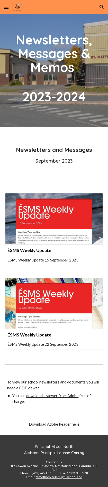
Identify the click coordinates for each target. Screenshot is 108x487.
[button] (6, 7)
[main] (54, 71)
